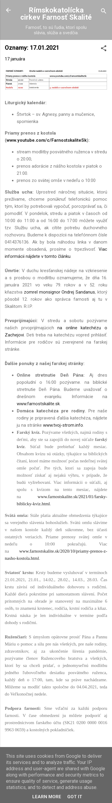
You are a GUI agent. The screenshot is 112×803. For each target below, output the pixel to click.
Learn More (46, 796)
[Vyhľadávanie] (103, 12)
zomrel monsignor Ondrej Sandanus (59, 292)
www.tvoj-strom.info (63, 425)
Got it (74, 796)
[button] (103, 49)
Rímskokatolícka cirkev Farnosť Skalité (56, 13)
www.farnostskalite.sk (38, 403)
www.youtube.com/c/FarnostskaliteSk (47, 140)
